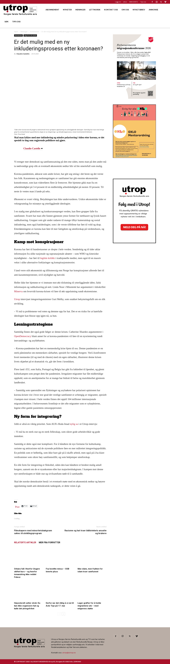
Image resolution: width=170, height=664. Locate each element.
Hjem (16, 31)
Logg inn (118, 2)
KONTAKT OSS (111, 9)
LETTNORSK (94, 9)
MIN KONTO (133, 2)
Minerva (18, 291)
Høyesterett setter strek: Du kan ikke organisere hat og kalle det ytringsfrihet (27, 606)
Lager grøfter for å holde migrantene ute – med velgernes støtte (89, 606)
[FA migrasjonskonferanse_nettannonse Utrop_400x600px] (134, 98)
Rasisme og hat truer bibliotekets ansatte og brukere (86, 532)
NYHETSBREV (139, 9)
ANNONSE (153, 9)
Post (17, 506)
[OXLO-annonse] (134, 157)
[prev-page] (59, 614)
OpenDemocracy (22, 336)
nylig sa (74, 424)
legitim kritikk (47, 258)
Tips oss (143, 2)
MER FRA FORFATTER (49, 542)
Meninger (24, 31)
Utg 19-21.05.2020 (30, 35)
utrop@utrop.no (69, 652)
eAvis (125, 2)
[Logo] (20, 9)
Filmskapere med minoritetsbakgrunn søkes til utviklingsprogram (33, 532)
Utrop (17, 299)
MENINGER (80, 9)
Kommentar (34, 31)
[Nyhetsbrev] (134, 242)
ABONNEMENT (52, 9)
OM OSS (125, 9)
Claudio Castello (22, 54)
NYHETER (67, 9)
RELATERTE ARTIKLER (25, 542)
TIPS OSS (16, 21)
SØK (6, 21)
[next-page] (63, 614)
